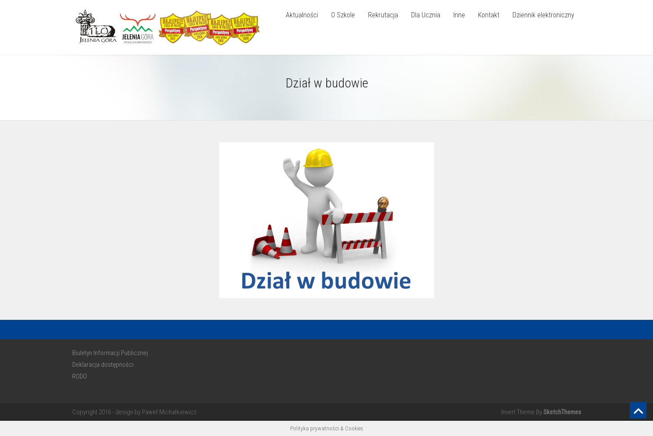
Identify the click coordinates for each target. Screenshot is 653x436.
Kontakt (488, 15)
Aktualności (302, 15)
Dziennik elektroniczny (543, 15)
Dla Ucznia (425, 15)
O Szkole (343, 15)
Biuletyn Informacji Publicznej (110, 353)
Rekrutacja (383, 15)
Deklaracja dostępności (103, 365)
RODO (79, 376)
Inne (459, 15)
